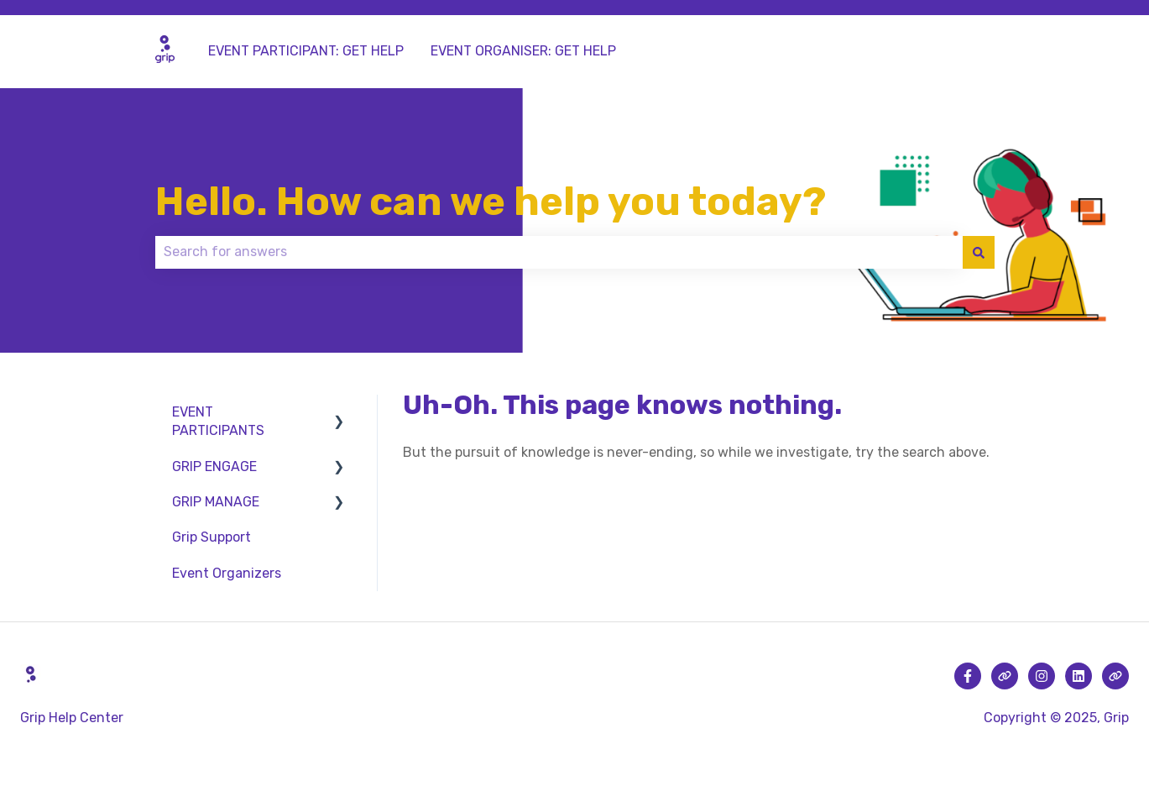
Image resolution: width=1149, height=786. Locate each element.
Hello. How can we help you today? (490, 201)
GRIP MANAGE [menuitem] (215, 502)
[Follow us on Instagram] (1041, 676)
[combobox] (559, 252)
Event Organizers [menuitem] (226, 573)
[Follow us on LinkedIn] (1078, 676)
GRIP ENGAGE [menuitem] (214, 466)
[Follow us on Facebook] (967, 676)
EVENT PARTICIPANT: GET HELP (306, 51)
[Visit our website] (1004, 676)
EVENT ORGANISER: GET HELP (523, 51)
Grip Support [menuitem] (211, 537)
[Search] (979, 252)
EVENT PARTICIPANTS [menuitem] (218, 421)
